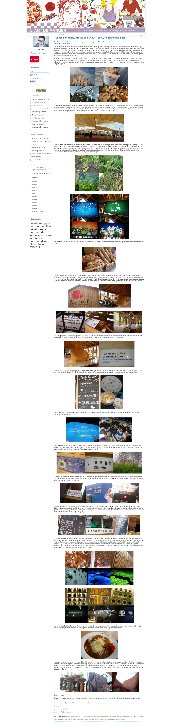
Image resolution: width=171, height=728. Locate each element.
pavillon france (99, 719)
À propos (41, 49)
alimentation (37, 244)
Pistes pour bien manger (39, 121)
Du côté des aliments (38, 103)
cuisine (34, 226)
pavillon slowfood (110, 719)
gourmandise (38, 241)
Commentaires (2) (126, 716)
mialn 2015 (76, 719)
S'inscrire (34, 75)
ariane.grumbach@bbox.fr (41, 174)
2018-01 (34, 184)
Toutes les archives (37, 212)
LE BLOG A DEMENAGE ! (40, 139)
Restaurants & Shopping (39, 127)
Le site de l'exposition (61, 709)
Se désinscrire (36, 78)
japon (47, 223)
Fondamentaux (36, 106)
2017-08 (34, 199)
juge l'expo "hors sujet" (107, 698)
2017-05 (34, 209)
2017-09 (34, 196)
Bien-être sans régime (38, 118)
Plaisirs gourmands (37, 124)
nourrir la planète (85, 719)
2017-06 (34, 206)
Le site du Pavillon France (62, 712)
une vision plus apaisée (100, 703)
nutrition (45, 226)
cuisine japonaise (41, 237)
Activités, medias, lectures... (40, 100)
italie (93, 719)
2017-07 (34, 203)
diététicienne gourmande (38, 231)
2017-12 (34, 187)
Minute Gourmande (37, 115)
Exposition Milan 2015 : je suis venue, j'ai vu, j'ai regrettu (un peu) (91, 38)
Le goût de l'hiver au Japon (40, 160)
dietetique (36, 223)
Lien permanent (115, 716)
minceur (35, 247)
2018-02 (34, 181)
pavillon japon (120, 719)
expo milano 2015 (66, 719)
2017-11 (34, 190)
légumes (35, 235)
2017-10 (34, 193)
